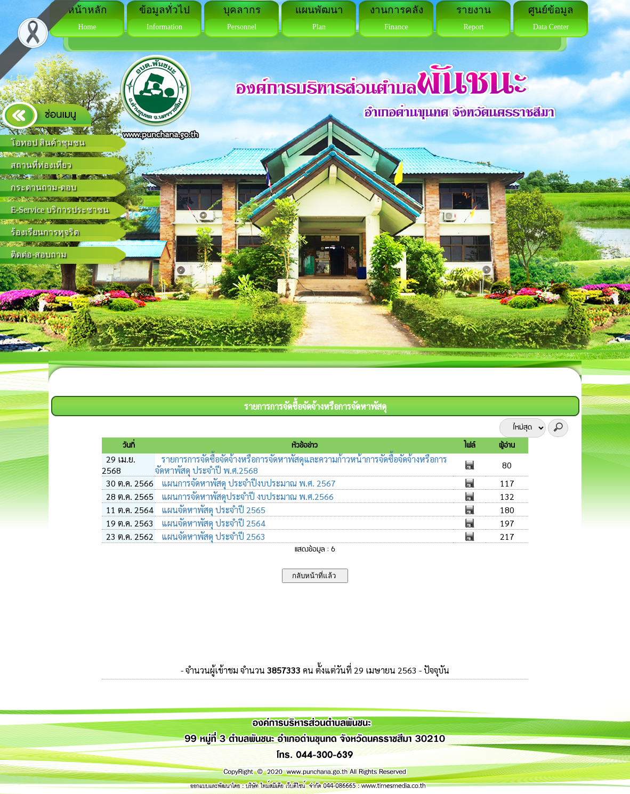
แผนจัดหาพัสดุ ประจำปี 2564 (212, 523)
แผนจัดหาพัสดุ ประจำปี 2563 (212, 536)
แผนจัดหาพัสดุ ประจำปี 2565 (212, 509)
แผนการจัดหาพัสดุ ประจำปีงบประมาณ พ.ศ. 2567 (247, 483)
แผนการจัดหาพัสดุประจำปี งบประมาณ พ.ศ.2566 (246, 496)
